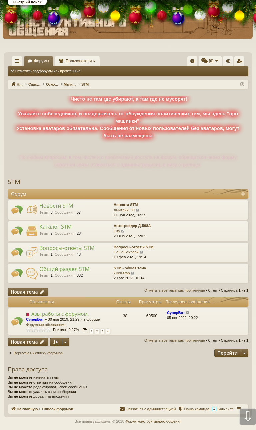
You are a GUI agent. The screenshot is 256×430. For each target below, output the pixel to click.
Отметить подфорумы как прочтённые (47, 71)
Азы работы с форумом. (60, 313)
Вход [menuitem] (229, 62)
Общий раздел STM (64, 269)
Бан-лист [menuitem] (225, 409)
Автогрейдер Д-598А (132, 226)
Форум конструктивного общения (153, 421)
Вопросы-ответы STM (67, 248)
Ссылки (18, 62)
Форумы (72, 61)
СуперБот (35, 319)
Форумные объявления (45, 325)
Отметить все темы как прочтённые (120, 71)
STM (14, 181)
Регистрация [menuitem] (240, 62)
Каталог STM (55, 226)
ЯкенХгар (122, 273)
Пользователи (110, 61)
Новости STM (56, 205)
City (117, 231)
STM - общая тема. (130, 268)
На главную (38, 61)
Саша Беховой (126, 252)
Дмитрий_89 (124, 210)
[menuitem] (140, 61)
